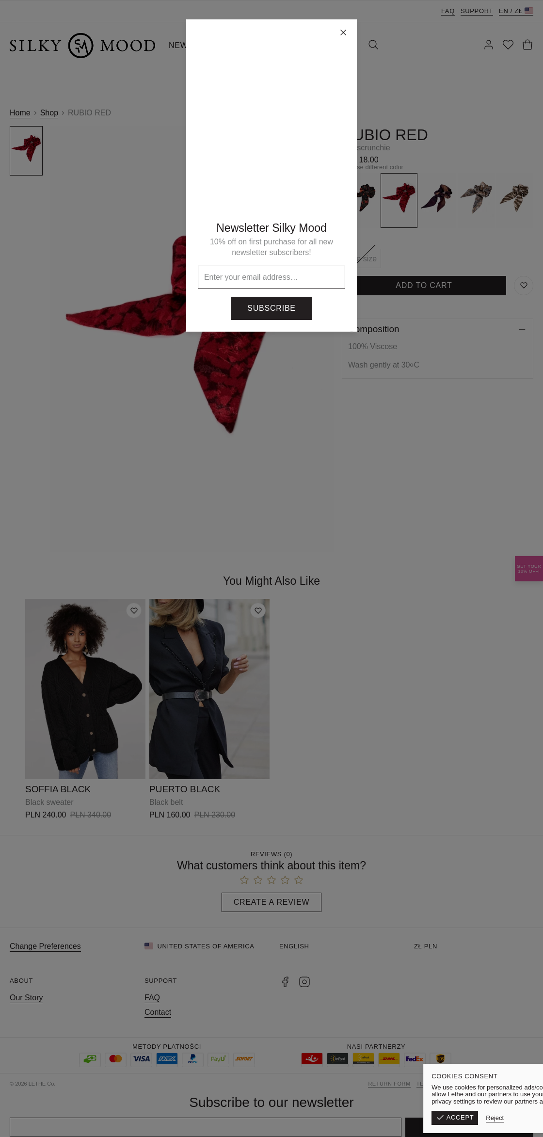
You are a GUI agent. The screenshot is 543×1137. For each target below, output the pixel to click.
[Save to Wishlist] (523, 285)
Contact (157, 1012)
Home (20, 113)
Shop (49, 113)
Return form (389, 1084)
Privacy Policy (509, 1084)
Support (477, 11)
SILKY (291, 45)
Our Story (26, 997)
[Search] (373, 45)
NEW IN (184, 45)
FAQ (448, 11)
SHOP (223, 45)
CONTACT (334, 45)
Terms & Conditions (448, 1084)
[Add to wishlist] (134, 610)
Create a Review (272, 902)
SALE (256, 45)
